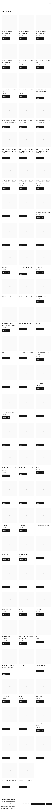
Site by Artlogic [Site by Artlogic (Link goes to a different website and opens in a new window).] (21, 805)
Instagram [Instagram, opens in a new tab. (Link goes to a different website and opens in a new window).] (47, 803)
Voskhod (9, 3)
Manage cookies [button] (5, 803)
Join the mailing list (50, 803)
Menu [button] (50, 3)
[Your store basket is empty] (47, 3)
